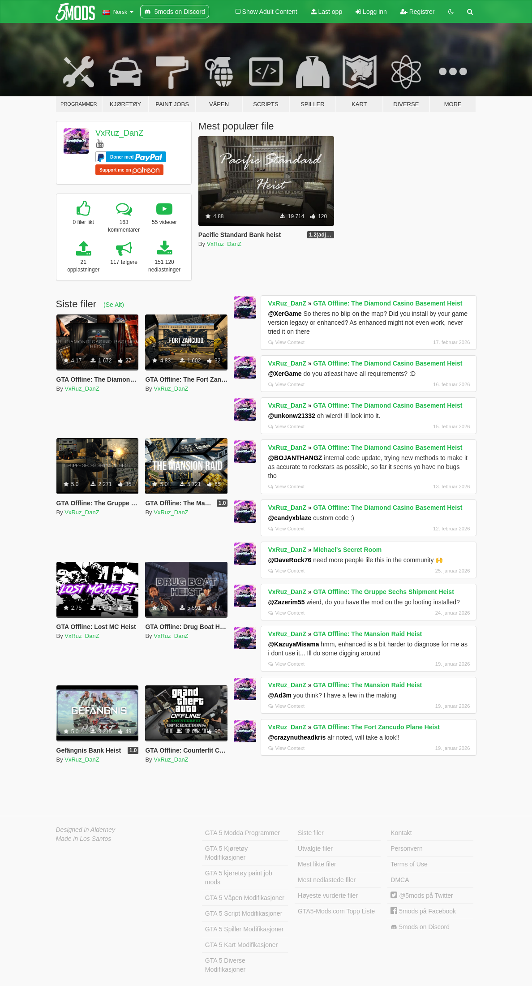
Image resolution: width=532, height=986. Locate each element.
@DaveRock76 (289, 560)
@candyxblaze (289, 517)
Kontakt (401, 832)
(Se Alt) (113, 304)
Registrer (417, 11)
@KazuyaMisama (293, 644)
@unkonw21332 (291, 415)
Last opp (327, 11)
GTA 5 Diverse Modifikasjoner (225, 965)
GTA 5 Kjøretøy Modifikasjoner (226, 853)
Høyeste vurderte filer (328, 895)
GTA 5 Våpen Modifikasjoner (244, 897)
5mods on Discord (420, 927)
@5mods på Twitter (421, 895)
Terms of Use (408, 864)
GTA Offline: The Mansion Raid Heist (367, 633)
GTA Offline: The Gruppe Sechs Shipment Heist (383, 591)
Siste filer (311, 832)
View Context (286, 342)
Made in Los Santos (84, 838)
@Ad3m (280, 695)
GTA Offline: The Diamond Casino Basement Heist (388, 303)
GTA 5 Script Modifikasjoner (243, 913)
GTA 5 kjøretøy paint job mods (238, 878)
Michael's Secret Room (347, 549)
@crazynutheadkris (297, 737)
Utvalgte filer (315, 848)
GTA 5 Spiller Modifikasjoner (244, 929)
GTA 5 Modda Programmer (242, 832)
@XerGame (284, 313)
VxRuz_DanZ (119, 133)
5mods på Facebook (423, 911)
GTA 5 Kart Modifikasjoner (241, 944)
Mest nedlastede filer (327, 879)
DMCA (399, 879)
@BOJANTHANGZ (295, 457)
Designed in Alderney (86, 829)
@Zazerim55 (286, 602)
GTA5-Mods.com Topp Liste (336, 911)
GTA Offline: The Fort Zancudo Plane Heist (376, 727)
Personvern (406, 848)
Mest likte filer (317, 864)
